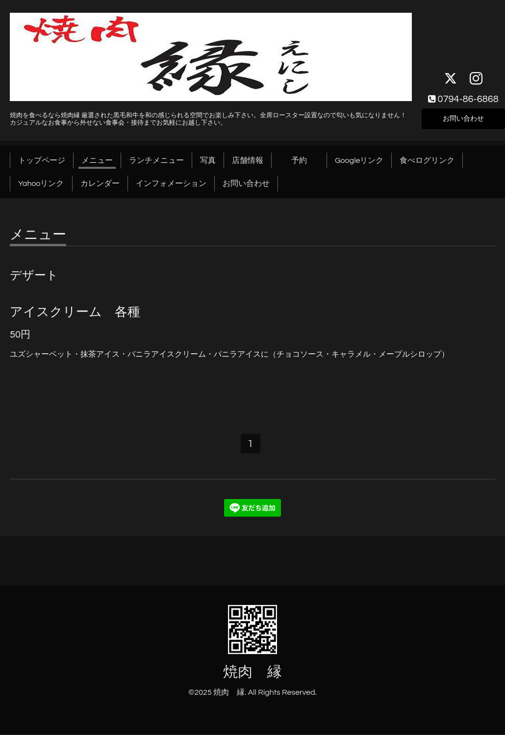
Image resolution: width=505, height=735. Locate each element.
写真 (208, 160)
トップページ (41, 160)
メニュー (97, 160)
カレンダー (100, 183)
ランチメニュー (156, 160)
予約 (307, 160)
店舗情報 (247, 160)
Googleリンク (359, 160)
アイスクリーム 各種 (75, 312)
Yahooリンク (41, 183)
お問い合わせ (463, 117)
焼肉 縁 (252, 673)
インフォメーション (171, 183)
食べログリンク (427, 160)
